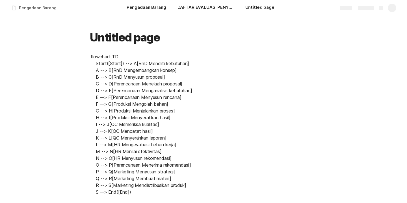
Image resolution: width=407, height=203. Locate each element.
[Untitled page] (260, 8)
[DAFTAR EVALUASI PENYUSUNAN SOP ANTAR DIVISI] (206, 8)
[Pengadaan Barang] (146, 8)
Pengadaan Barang (38, 7)
